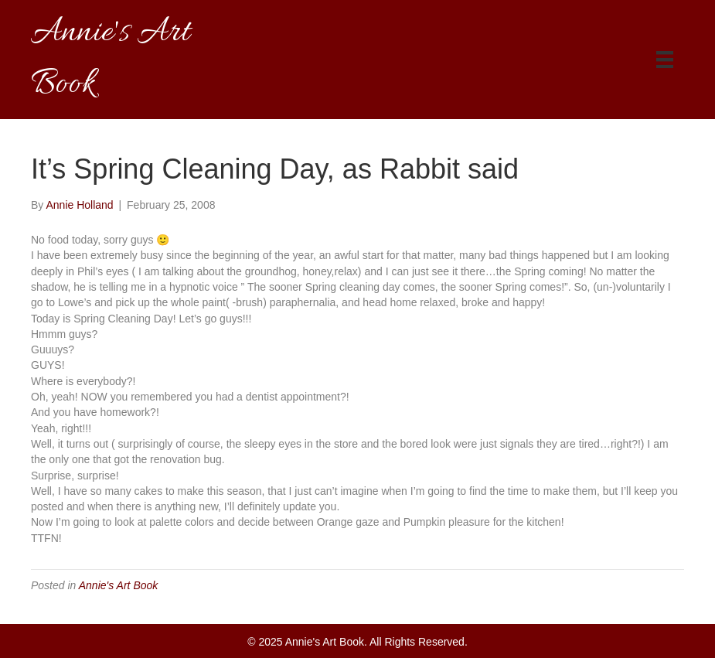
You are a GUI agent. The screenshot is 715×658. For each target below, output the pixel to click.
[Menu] (664, 59)
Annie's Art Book (118, 585)
